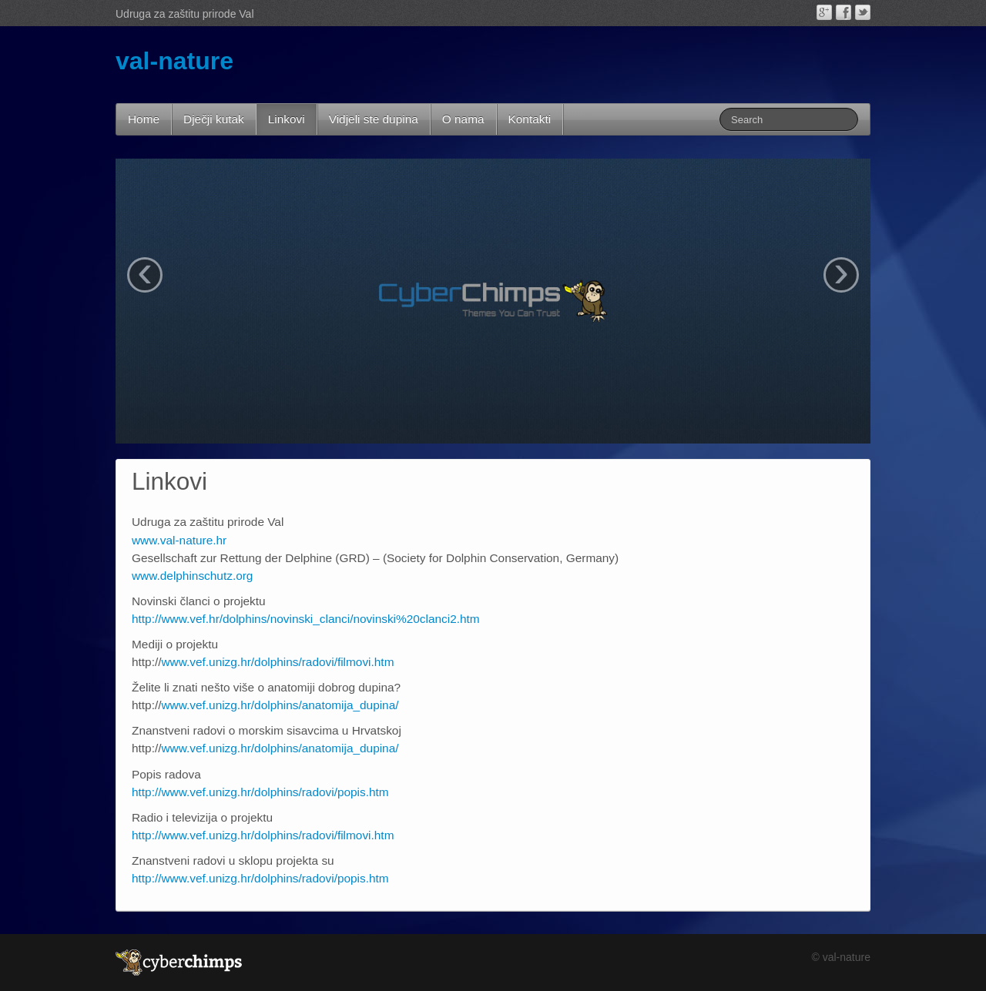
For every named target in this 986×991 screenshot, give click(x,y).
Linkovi (286, 119)
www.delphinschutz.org (192, 575)
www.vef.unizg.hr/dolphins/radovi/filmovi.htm (278, 661)
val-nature (174, 61)
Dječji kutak (213, 119)
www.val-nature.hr (179, 540)
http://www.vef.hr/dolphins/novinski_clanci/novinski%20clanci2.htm (306, 618)
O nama (463, 119)
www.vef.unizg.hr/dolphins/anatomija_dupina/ (280, 704)
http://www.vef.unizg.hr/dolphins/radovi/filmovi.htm (263, 835)
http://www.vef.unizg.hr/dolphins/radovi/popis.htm (260, 791)
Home (143, 119)
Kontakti (530, 119)
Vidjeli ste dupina (373, 119)
